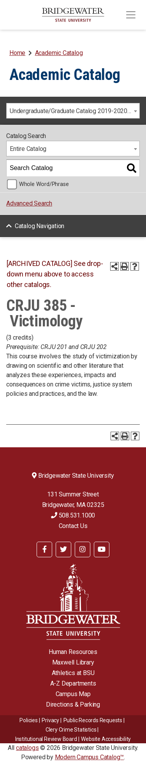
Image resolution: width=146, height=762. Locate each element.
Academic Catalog (59, 53)
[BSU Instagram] (82, 549)
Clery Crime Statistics (71, 730)
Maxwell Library (73, 662)
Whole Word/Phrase (44, 184)
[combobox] (73, 111)
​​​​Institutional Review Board (46, 739)
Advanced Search (29, 203)
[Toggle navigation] (131, 15)
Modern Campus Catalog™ (89, 757)
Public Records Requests (92, 720)
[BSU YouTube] (101, 549)
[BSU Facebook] (44, 549)
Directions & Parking (73, 704)
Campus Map (73, 694)
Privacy (50, 720)
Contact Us (73, 526)
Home (17, 53)
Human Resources (73, 652)
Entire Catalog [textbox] (28, 148)
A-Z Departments (73, 683)
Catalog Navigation (39, 226)
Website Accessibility (106, 739)
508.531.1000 (73, 515)
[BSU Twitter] (63, 549)
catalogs (27, 747)
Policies (28, 720)
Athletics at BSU (73, 673)
